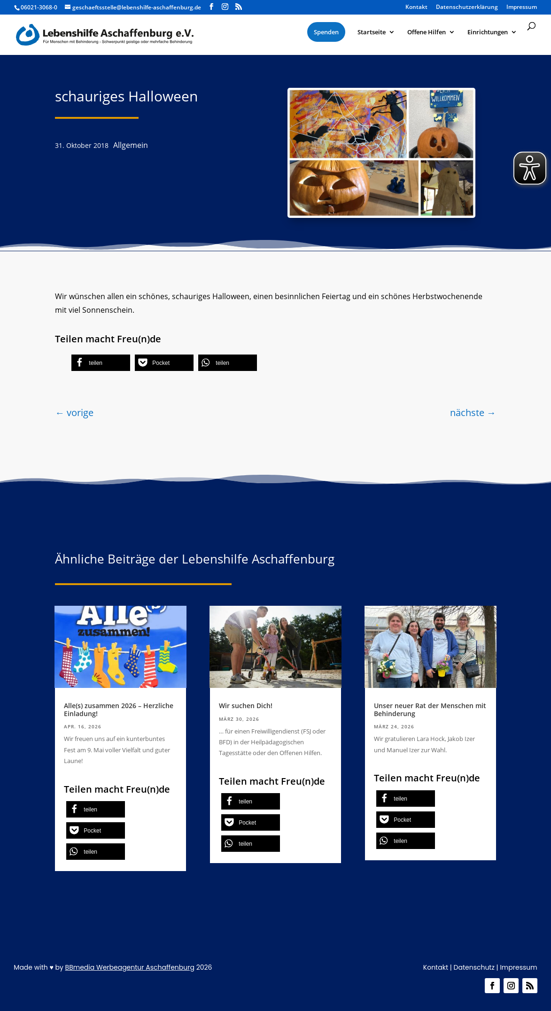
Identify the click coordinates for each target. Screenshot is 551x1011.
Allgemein (130, 145)
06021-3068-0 (39, 7)
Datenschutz (474, 967)
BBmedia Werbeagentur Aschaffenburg (129, 967)
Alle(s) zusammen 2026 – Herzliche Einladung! (118, 709)
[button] (100, 363)
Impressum (521, 7)
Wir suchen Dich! (245, 705)
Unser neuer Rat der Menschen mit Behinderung (430, 709)
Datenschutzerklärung (467, 7)
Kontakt (416, 7)
